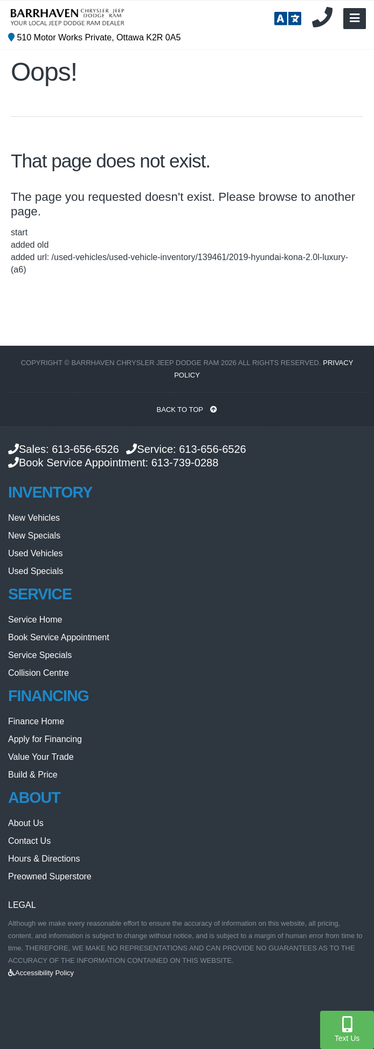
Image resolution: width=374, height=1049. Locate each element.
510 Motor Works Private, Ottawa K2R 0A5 (94, 37)
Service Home (35, 619)
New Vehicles (34, 517)
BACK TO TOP (187, 409)
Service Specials (40, 655)
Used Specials (35, 571)
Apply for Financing (45, 739)
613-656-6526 (85, 449)
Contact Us (29, 840)
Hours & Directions (44, 858)
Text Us (347, 1029)
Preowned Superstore (50, 876)
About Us (26, 823)
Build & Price (33, 774)
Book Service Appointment (58, 637)
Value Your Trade (41, 756)
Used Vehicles (35, 553)
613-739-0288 (185, 462)
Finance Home (36, 721)
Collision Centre (38, 672)
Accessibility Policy (41, 973)
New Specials (34, 535)
